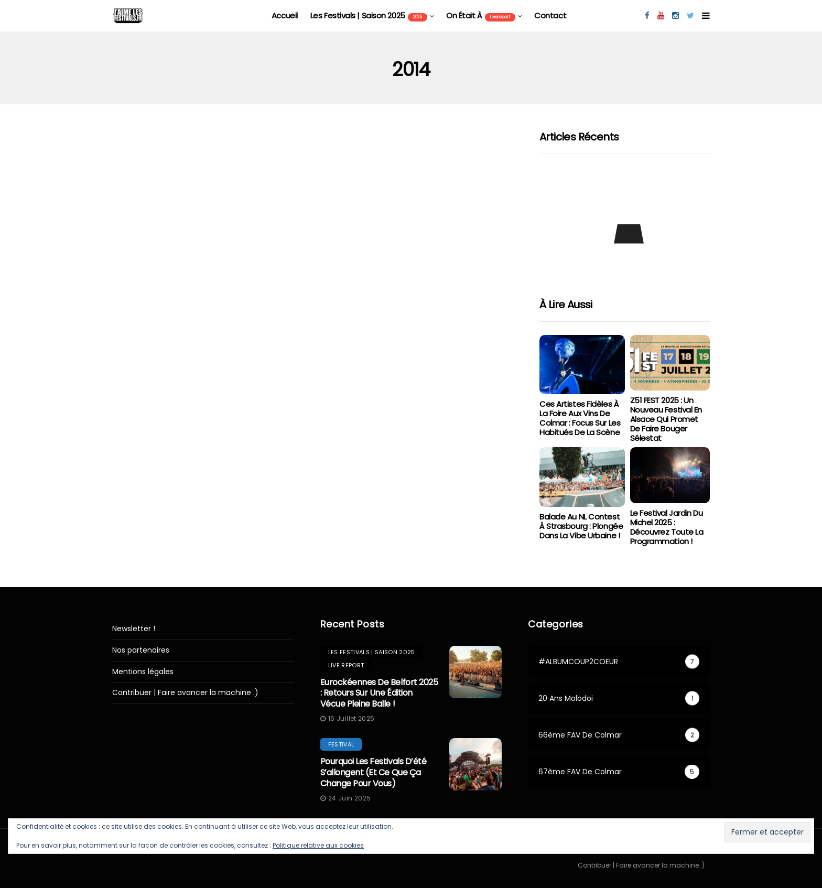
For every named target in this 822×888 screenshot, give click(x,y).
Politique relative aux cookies (318, 845)
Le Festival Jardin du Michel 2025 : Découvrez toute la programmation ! (667, 527)
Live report (346, 665)
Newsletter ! (133, 628)
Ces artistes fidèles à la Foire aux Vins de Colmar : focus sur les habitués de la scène (579, 418)
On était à (480, 15)
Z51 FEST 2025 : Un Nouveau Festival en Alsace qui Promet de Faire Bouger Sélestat (666, 419)
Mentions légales (143, 671)
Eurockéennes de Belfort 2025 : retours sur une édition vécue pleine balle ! (379, 693)
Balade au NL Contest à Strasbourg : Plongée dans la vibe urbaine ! (581, 526)
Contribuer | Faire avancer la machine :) (185, 692)
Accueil (285, 15)
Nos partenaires (140, 650)
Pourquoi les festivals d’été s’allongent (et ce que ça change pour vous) (373, 772)
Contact (550, 15)
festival (341, 744)
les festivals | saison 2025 (368, 15)
